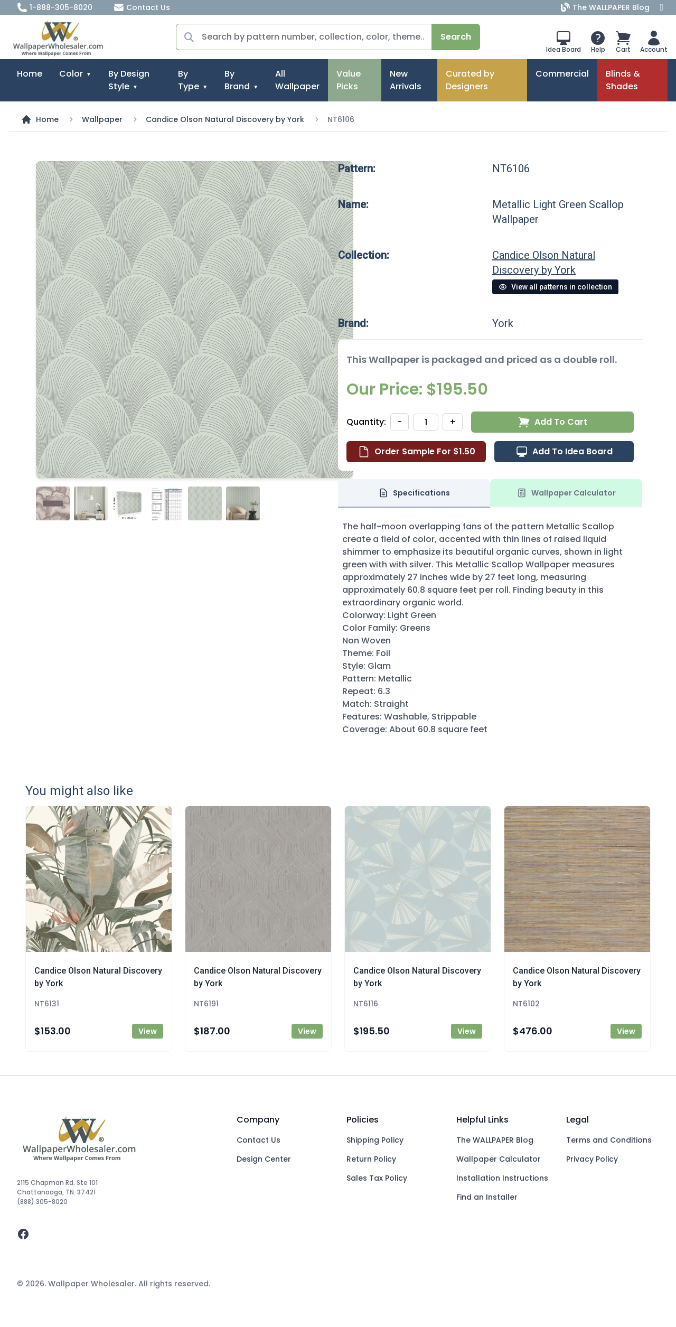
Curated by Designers (470, 80)
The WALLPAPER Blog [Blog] (606, 7)
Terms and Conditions (609, 1140)
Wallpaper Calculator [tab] (566, 493)
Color (71, 74)
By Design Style (128, 80)
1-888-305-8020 (54, 7)
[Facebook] (662, 7)
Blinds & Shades (623, 80)
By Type (188, 80)
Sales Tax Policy (376, 1178)
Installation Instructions (502, 1178)
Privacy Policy (592, 1159)
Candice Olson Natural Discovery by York (225, 119)
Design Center (264, 1159)
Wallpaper (102, 119)
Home (29, 74)
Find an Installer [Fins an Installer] (487, 1197)
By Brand (237, 80)
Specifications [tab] (414, 493)
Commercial (562, 74)
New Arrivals (405, 80)
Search (455, 37)
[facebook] (118, 1234)
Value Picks (348, 80)
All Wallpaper (297, 80)
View (147, 1031)
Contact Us (142, 7)
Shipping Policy (374, 1140)
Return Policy (371, 1159)
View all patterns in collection (555, 287)
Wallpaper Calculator (498, 1159)
